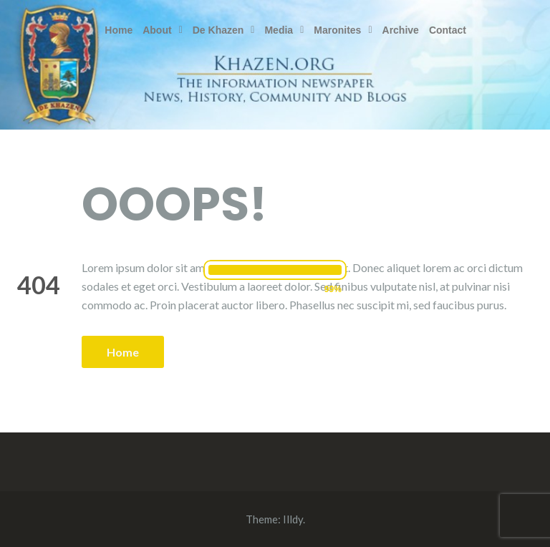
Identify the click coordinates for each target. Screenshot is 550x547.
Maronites (343, 30)
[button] (163, 30)
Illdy (293, 519)
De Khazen (224, 30)
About (163, 30)
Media (284, 30)
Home (118, 30)
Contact (447, 30)
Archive (400, 30)
